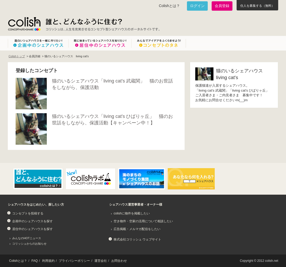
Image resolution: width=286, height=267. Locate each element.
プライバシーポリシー (74, 261)
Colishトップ (17, 56)
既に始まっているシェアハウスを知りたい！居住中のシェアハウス (99, 43)
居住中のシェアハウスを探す (32, 229)
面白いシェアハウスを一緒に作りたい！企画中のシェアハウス (38, 43)
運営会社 (100, 261)
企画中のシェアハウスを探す (32, 221)
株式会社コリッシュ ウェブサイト (137, 239)
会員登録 (222, 6)
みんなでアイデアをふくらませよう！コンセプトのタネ (162, 43)
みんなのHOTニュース (26, 238)
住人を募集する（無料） (257, 6)
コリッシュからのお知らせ (29, 243)
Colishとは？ (169, 6)
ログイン (197, 6)
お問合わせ (119, 261)
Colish (24, 24)
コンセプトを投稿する (27, 213)
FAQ (34, 261)
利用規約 (48, 261)
